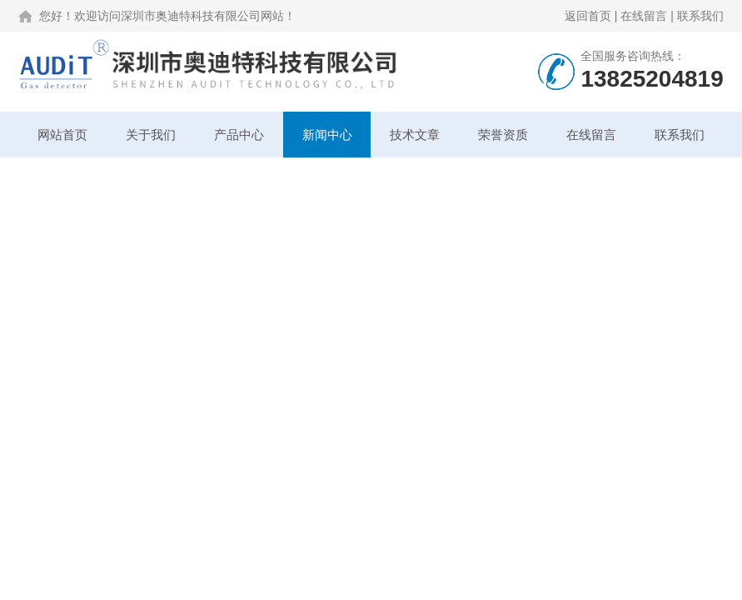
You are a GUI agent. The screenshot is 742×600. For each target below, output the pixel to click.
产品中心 (239, 135)
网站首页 (62, 135)
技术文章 (415, 135)
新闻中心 (327, 135)
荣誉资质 (503, 135)
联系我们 (700, 15)
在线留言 (643, 15)
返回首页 (588, 15)
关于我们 (151, 135)
